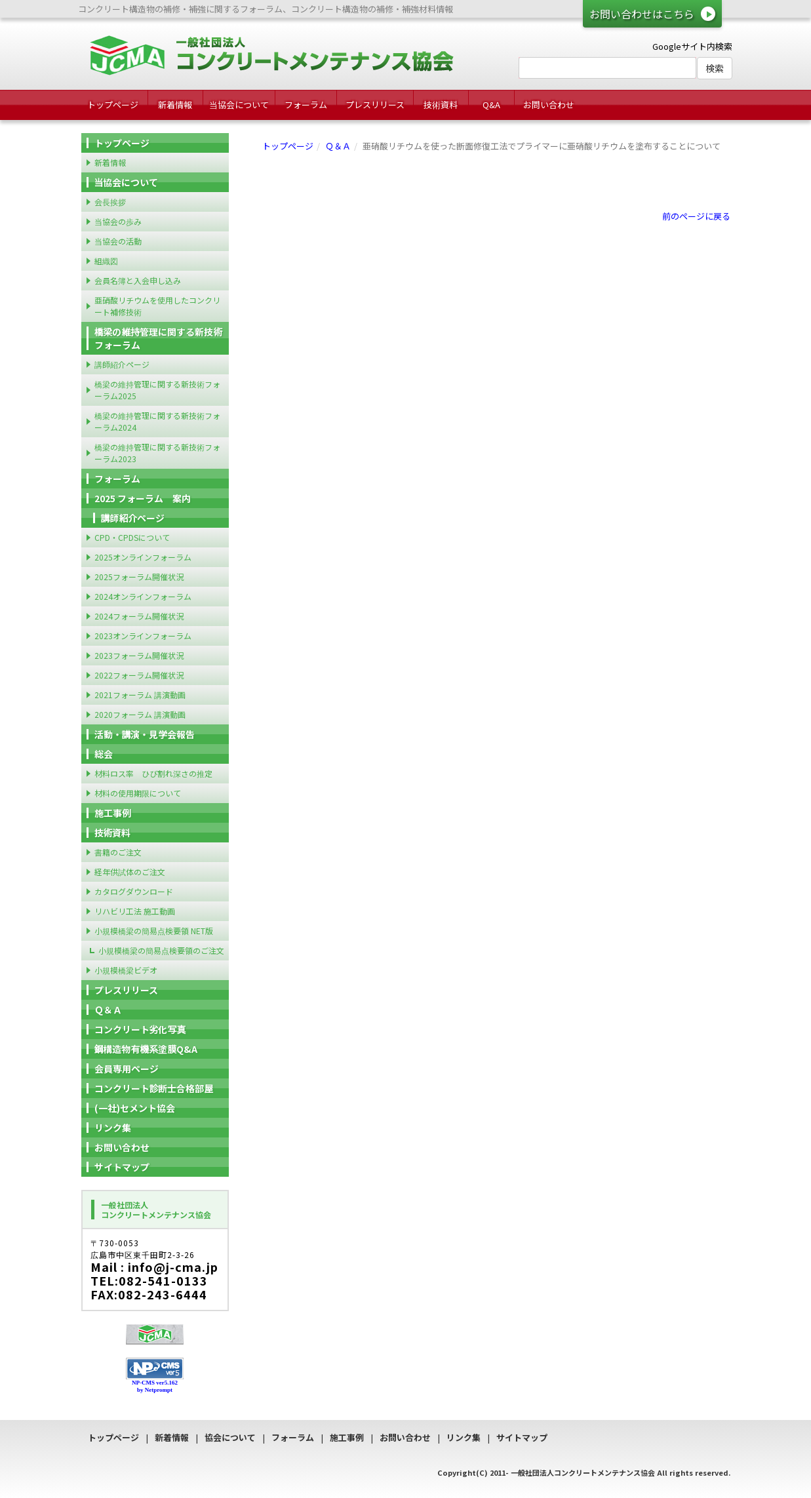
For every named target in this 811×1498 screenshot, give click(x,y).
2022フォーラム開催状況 (139, 674)
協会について (230, 1437)
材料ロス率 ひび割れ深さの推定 (153, 773)
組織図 (106, 260)
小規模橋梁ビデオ (125, 970)
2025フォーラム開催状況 (139, 576)
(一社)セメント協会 (134, 1107)
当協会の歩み (118, 221)
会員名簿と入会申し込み (137, 280)
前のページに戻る (696, 216)
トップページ (112, 104)
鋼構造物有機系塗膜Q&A (146, 1048)
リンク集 (112, 1127)
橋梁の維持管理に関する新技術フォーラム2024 (157, 421)
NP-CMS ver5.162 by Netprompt (155, 1386)
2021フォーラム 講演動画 (140, 694)
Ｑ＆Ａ (338, 146)
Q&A (491, 104)
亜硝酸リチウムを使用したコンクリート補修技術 (157, 305)
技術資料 (441, 104)
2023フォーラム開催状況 (139, 655)
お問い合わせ (548, 104)
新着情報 (175, 104)
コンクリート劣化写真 (140, 1029)
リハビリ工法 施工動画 (134, 911)
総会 (103, 753)
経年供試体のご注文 (129, 871)
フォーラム (306, 104)
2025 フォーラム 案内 (142, 498)
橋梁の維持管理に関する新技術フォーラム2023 (157, 452)
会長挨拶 (110, 201)
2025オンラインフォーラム (142, 556)
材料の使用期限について (137, 792)
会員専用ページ (126, 1068)
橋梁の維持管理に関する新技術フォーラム (158, 338)
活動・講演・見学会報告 (144, 734)
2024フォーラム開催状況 (139, 615)
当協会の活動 (118, 240)
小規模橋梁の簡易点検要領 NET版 (153, 930)
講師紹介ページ (121, 364)
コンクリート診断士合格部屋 (154, 1088)
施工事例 (112, 812)
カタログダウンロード (133, 891)
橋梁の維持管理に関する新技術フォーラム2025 (157, 389)
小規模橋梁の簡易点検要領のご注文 (161, 950)
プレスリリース (375, 104)
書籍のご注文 (118, 851)
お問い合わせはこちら (641, 14)
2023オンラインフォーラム (142, 635)
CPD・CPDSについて (132, 537)
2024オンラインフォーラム (142, 596)
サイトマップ (121, 1166)
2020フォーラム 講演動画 (140, 714)
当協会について (239, 104)
